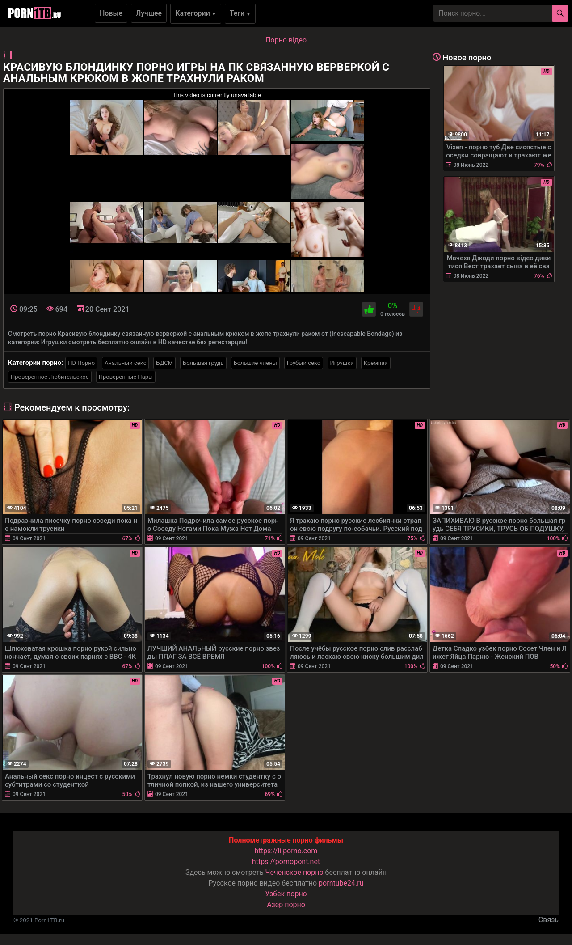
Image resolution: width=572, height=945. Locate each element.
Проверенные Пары (126, 376)
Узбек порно (286, 894)
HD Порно (81, 363)
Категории (195, 13)
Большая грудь (203, 363)
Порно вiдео (286, 40)
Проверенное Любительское (50, 376)
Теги (240, 13)
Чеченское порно (294, 872)
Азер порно (286, 904)
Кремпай (376, 363)
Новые (111, 13)
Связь (548, 919)
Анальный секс (125, 363)
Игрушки (342, 363)
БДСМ (164, 363)
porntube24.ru (341, 883)
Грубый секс (303, 363)
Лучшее (149, 13)
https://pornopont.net (286, 861)
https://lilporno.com (286, 851)
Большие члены (255, 363)
